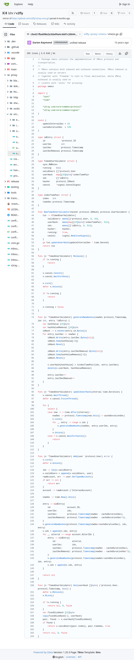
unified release (78, 42)
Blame (98, 53)
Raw (88, 53)
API (79, 656)
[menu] (58, 657)
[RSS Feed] (73, 13)
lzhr (11, 13)
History (109, 53)
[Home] (6, 4)
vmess (102, 34)
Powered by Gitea (43, 652)
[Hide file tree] (6, 34)
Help (30, 4)
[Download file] (120, 54)
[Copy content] (126, 54)
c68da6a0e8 (60, 42)
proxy (94, 34)
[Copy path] (121, 34)
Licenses (71, 656)
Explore (18, 4)
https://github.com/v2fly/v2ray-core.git (30, 18)
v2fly (19, 13)
